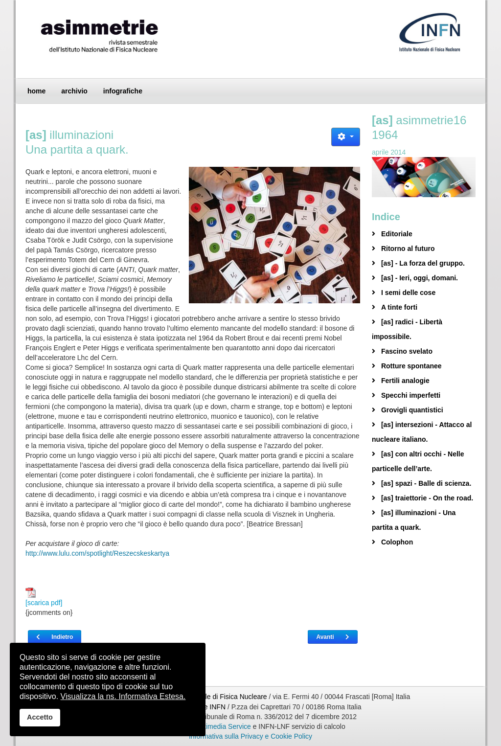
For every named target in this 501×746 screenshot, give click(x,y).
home (36, 91)
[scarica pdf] (43, 597)
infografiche (122, 91)
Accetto (40, 717)
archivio (74, 91)
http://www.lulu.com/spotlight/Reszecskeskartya (97, 553)
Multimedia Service (222, 726)
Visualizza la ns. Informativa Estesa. (123, 696)
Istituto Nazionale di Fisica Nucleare (213, 697)
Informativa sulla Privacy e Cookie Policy (250, 736)
